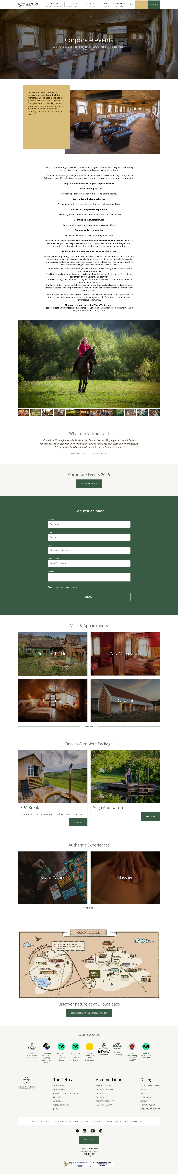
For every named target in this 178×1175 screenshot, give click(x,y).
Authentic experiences (65, 1094)
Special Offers (103, 1086)
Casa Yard (101, 1094)
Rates (93, 4)
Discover (54, 4)
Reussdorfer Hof (105, 1102)
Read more (78, 823)
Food (143, 1090)
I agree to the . (62, 589)
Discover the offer (89, 483)
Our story (58, 1086)
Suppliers (145, 1098)
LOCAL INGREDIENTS (150, 1086)
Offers (105, 4)
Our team (58, 1102)
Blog (56, 1110)
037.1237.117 (141, 5)
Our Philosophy (61, 1090)
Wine (143, 1094)
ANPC (89, 1157)
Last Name (52, 532)
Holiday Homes (104, 1106)
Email (50, 545)
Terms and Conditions (89, 1153)
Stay (75, 4)
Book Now (154, 5)
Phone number (53, 558)
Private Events (148, 1106)
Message (51, 571)
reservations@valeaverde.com (103, 1122)
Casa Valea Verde (105, 1090)
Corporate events (150, 1110)
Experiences (120, 4)
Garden (144, 1102)
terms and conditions (69, 588)
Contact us (89, 1141)
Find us (57, 1098)
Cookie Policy (89, 1155)
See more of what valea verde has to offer (89, 1014)
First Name (52, 519)
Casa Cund (101, 1098)
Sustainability (61, 1106)
